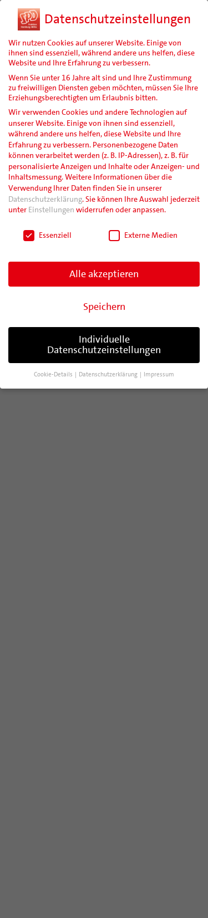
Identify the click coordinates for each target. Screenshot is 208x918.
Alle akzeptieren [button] (104, 273)
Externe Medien (143, 235)
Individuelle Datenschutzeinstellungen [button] (104, 345)
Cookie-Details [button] (54, 374)
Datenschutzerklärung (45, 199)
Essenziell (47, 235)
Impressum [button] (159, 374)
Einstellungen (51, 210)
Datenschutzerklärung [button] (109, 374)
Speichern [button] (104, 306)
